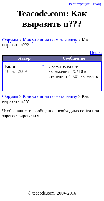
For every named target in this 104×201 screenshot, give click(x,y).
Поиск (96, 52)
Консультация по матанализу (50, 40)
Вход (97, 4)
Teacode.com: (44, 13)
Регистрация (79, 4)
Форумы (10, 40)
